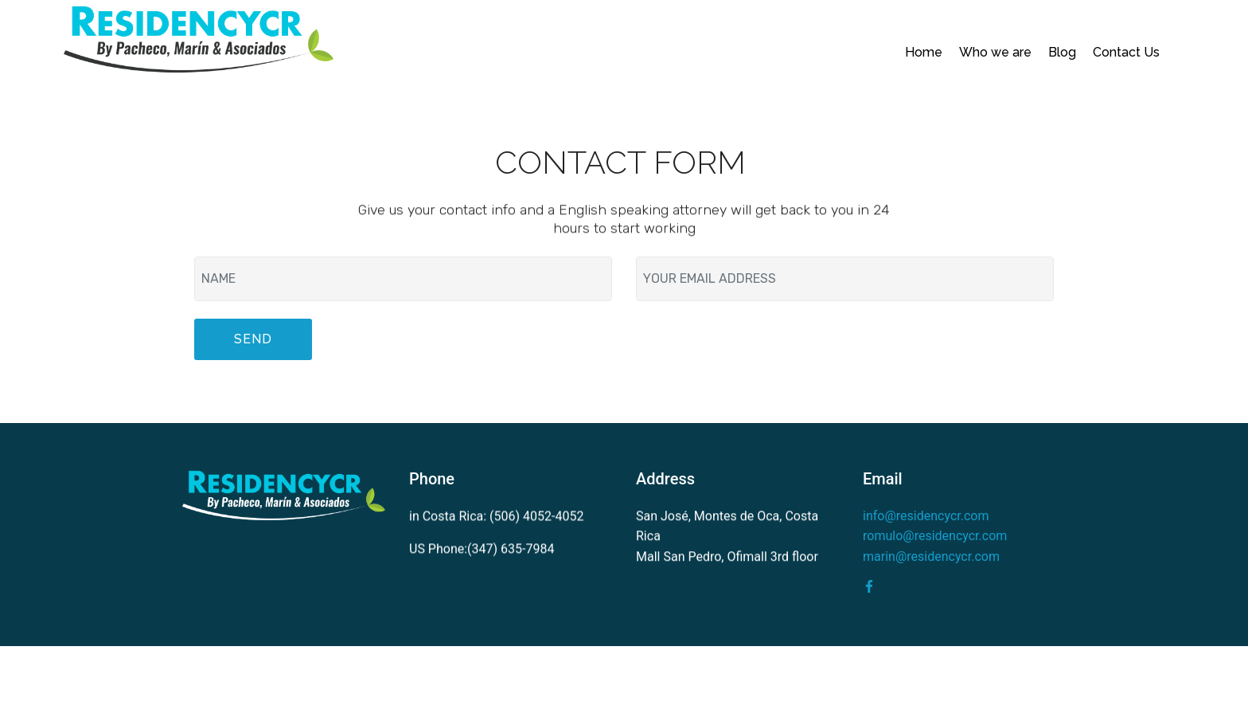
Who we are (995, 52)
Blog (1062, 52)
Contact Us (1126, 52)
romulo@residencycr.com (935, 536)
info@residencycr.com (926, 515)
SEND (253, 339)
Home (923, 52)
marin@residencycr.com (931, 556)
